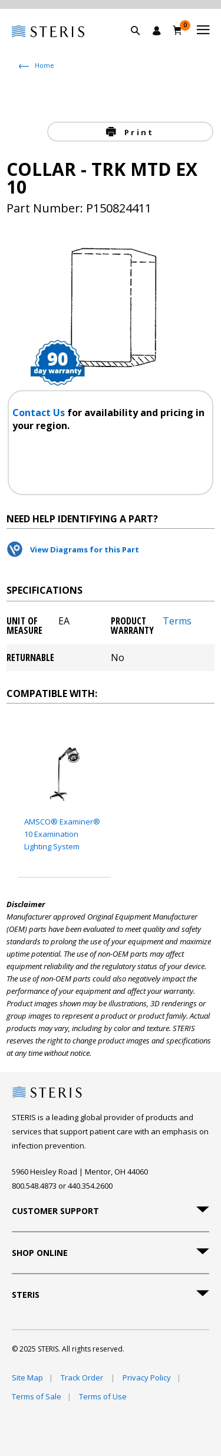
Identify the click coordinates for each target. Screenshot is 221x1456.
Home (44, 65)
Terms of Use (103, 1396)
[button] (141, 44)
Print (137, 132)
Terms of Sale (36, 1396)
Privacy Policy (147, 1377)
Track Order (83, 1377)
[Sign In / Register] (157, 30)
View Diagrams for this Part (84, 549)
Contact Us (39, 412)
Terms (177, 621)
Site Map (27, 1377)
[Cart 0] (178, 30)
